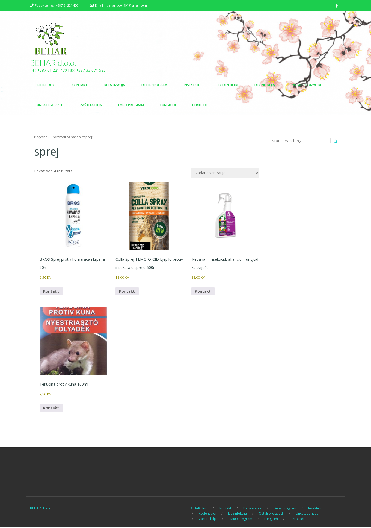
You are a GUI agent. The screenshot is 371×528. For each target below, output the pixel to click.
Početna (41, 137)
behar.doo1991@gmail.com (127, 5)
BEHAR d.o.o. (53, 63)
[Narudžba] (225, 173)
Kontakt (51, 291)
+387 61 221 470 (67, 5)
